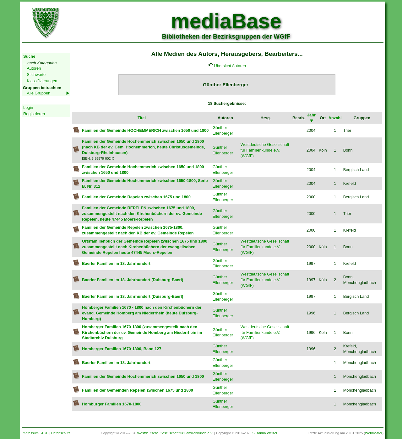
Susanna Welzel (265, 433)
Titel (142, 117)
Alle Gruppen (38, 93)
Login (28, 107)
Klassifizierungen (42, 80)
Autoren (34, 68)
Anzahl (335, 117)
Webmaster (373, 433)
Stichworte (36, 74)
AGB (44, 433)
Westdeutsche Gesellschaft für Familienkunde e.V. (175, 433)
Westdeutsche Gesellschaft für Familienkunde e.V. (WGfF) (265, 150)
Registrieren (34, 113)
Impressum (30, 433)
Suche (29, 56)
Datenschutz (60, 433)
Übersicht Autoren (230, 65)
